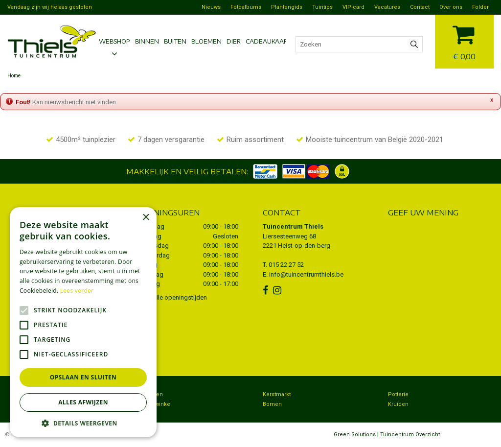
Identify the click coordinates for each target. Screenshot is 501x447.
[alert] (83, 322)
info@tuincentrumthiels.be (306, 274)
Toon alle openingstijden (172, 297)
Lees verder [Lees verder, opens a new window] (77, 290)
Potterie (398, 394)
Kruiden (398, 404)
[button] (83, 422)
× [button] (145, 217)
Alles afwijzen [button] (83, 402)
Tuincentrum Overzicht (410, 434)
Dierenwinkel (154, 404)
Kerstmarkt (277, 394)
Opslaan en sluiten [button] (83, 377)
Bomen (272, 404)
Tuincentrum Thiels (293, 226)
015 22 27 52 (286, 264)
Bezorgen (150, 394)
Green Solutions (355, 434)
